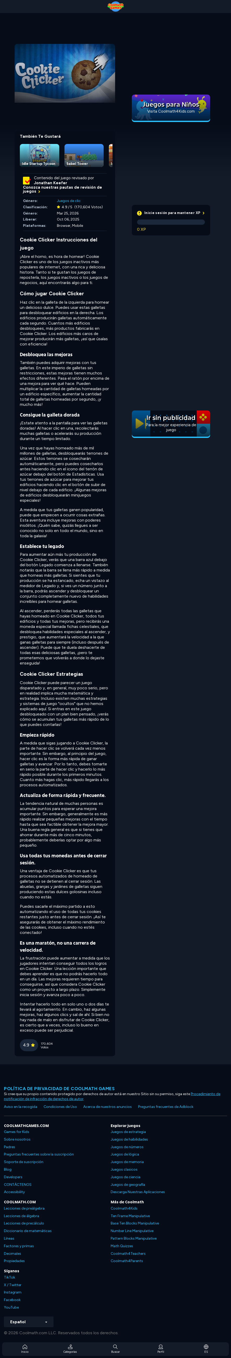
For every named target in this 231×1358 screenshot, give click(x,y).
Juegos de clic (69, 201)
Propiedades (14, 1261)
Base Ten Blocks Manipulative (135, 1223)
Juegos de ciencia (125, 1177)
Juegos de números (127, 1147)
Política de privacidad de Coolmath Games (59, 1088)
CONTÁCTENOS (18, 1184)
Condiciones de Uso (60, 1107)
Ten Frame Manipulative (130, 1216)
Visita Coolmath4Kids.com (171, 111)
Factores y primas (19, 1246)
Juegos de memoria (127, 1162)
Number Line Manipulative (132, 1231)
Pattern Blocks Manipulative (134, 1238)
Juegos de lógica (125, 1154)
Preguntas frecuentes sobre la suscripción (39, 1154)
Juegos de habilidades (129, 1139)
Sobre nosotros (17, 1139)
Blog (7, 1169)
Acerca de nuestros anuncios (107, 1107)
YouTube (11, 1307)
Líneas (9, 1238)
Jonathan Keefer (50, 183)
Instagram (12, 1292)
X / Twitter (12, 1285)
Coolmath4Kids (124, 1208)
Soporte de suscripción (23, 1162)
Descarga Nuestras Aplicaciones (138, 1192)
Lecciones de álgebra (21, 1216)
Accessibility (14, 1192)
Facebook (12, 1300)
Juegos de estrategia (128, 1132)
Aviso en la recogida (20, 1107)
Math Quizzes (122, 1246)
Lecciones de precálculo (24, 1223)
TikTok (9, 1277)
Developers (13, 1177)
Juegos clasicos (124, 1169)
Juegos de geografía (128, 1184)
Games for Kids (16, 1132)
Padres (9, 1147)
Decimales (12, 1253)
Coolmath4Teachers (128, 1253)
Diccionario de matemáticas (28, 1231)
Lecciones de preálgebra (24, 1208)
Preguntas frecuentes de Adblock (165, 1107)
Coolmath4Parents (127, 1261)
